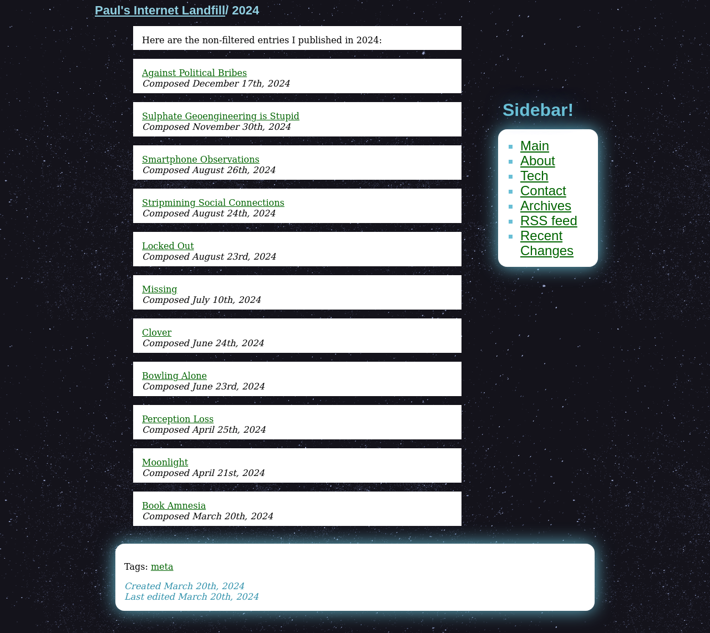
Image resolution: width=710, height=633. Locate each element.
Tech (534, 175)
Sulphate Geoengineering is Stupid (221, 116)
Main (534, 145)
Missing (160, 289)
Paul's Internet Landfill (160, 10)
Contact (543, 190)
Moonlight (165, 462)
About (537, 160)
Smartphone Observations (201, 159)
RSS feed (548, 220)
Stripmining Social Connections (213, 203)
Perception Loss (178, 419)
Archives (545, 205)
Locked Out (168, 246)
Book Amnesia (174, 505)
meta (162, 566)
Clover (156, 332)
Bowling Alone (174, 376)
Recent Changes (547, 243)
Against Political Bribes (194, 73)
